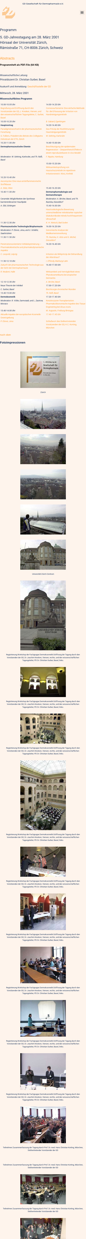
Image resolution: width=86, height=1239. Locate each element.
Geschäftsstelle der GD (39, 86)
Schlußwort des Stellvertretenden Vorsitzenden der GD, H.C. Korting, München (61, 324)
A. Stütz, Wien (7, 188)
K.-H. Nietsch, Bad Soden (57, 222)
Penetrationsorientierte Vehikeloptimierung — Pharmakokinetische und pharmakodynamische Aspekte (22, 247)
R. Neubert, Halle (8, 272)
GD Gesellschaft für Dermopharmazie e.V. (43, 3)
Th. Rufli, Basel (52, 293)
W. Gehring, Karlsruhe (55, 136)
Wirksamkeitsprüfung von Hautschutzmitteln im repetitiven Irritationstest (60, 170)
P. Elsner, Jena (7, 321)
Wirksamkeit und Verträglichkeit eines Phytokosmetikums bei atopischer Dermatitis (63, 275)
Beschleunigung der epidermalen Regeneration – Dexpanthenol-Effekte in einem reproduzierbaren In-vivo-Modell (64, 149)
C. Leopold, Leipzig (9, 254)
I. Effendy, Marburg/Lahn (57, 261)
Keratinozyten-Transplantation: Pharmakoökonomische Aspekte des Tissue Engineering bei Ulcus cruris (65, 303)
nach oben (5, 334)
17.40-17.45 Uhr (53, 314)
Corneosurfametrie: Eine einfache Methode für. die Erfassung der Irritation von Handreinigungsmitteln (65, 111)
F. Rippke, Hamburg (54, 156)
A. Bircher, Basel (53, 282)
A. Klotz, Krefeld (65, 173)
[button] (82, 12)
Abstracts (7, 58)
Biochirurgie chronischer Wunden (61, 289)
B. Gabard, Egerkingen (56, 121)
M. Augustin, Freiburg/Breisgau (59, 310)
